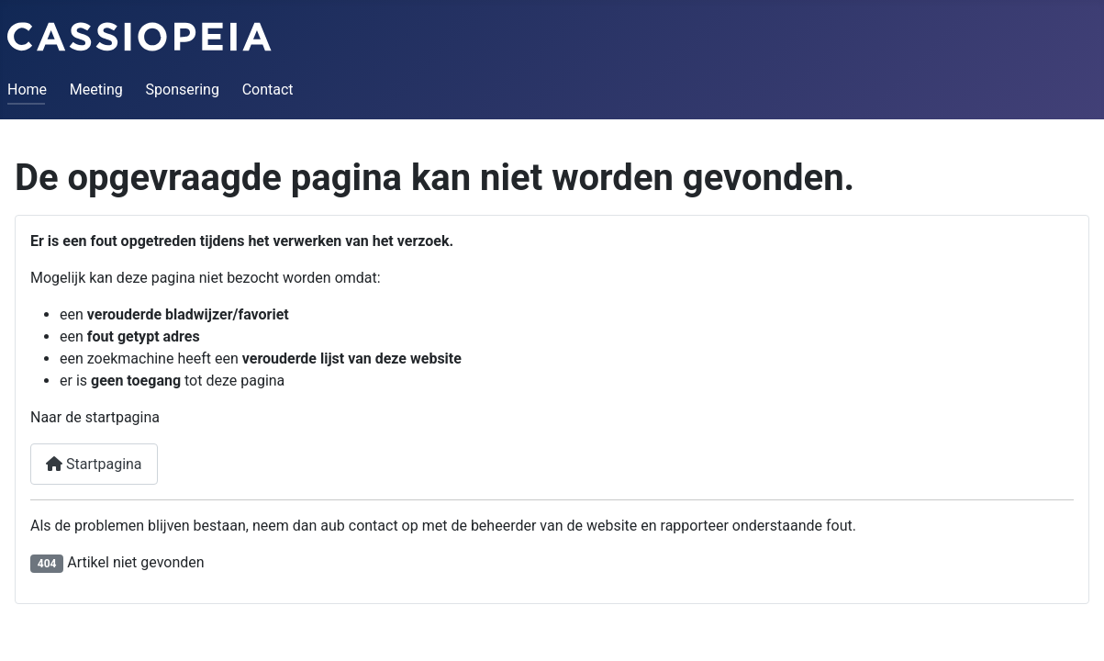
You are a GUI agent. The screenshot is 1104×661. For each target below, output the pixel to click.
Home (27, 89)
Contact (268, 89)
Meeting (96, 89)
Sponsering (182, 89)
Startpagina (94, 464)
